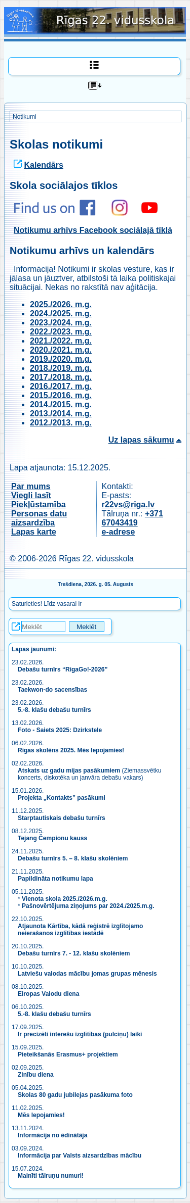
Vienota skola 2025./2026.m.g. (64, 898)
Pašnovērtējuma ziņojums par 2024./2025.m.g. (88, 905)
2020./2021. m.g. (61, 350)
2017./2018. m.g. (61, 377)
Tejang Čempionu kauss (52, 838)
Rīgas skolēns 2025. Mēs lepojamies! (71, 750)
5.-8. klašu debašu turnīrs (55, 709)
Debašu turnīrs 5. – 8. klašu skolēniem (73, 858)
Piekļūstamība (38, 504)
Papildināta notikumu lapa (55, 878)
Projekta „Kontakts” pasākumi (61, 797)
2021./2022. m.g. (61, 340)
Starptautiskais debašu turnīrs (62, 818)
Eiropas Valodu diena (48, 993)
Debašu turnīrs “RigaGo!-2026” (62, 669)
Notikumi (24, 116)
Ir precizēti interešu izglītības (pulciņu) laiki (80, 1034)
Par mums (30, 486)
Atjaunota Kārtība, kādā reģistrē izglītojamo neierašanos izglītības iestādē (80, 930)
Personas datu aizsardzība (39, 518)
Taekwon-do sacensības (52, 689)
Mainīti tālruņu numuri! (51, 1175)
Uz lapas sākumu (141, 440)
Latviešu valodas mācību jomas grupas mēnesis (87, 973)
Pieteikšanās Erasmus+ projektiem (68, 1054)
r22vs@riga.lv (128, 504)
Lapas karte (33, 531)
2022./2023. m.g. (61, 331)
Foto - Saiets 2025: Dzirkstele (60, 730)
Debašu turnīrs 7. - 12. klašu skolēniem (74, 953)
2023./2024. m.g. (61, 322)
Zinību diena (36, 1074)
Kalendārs (43, 165)
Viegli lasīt (31, 495)
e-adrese (118, 531)
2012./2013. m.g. (61, 422)
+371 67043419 (132, 518)
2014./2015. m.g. (61, 404)
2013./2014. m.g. (61, 413)
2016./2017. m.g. (61, 386)
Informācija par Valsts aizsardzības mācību (79, 1155)
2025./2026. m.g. (61, 304)
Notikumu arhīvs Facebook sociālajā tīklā (93, 230)
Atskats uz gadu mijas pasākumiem (69, 770)
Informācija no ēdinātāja (52, 1135)
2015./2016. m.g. (61, 395)
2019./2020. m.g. (61, 359)
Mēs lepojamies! (41, 1115)
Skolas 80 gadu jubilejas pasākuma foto (75, 1094)
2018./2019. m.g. (61, 368)
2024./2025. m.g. (61, 313)
